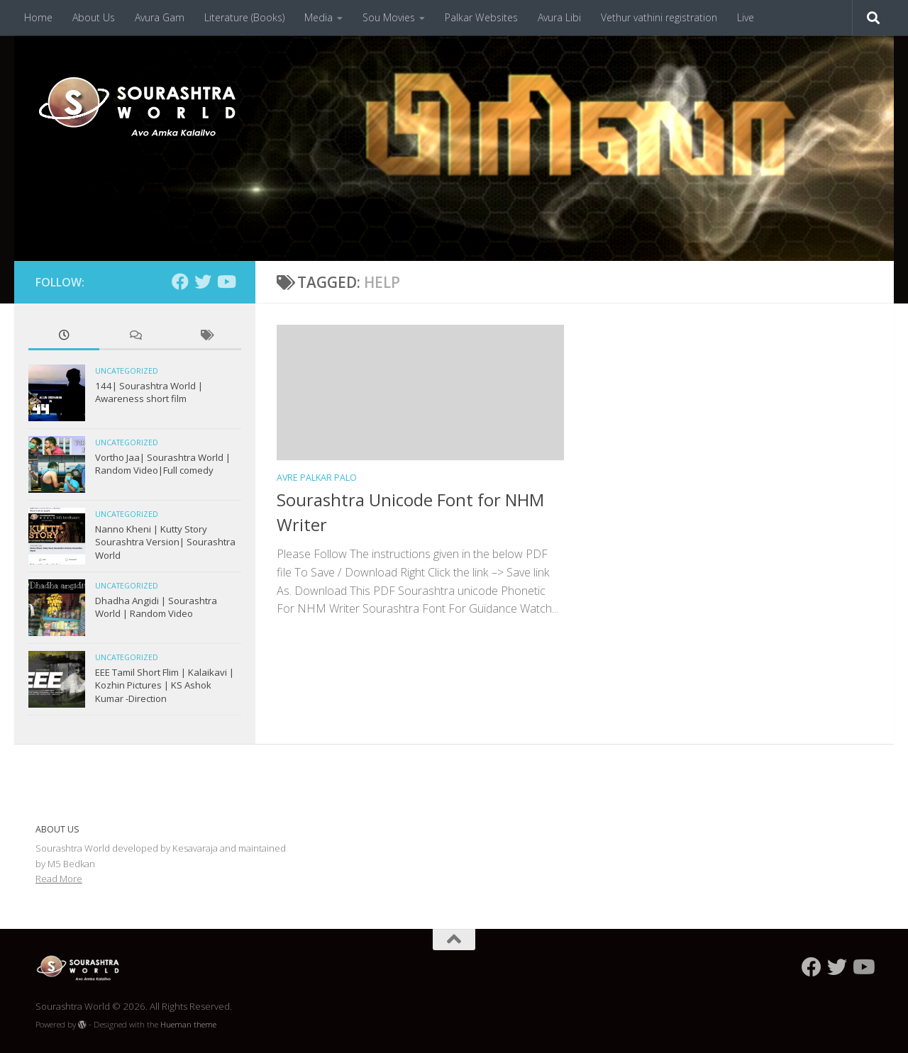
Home (38, 17)
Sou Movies (388, 17)
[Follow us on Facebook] (180, 281)
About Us (93, 17)
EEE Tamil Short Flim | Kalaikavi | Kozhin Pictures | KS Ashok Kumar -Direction (164, 685)
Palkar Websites (481, 17)
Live (745, 17)
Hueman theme (188, 1024)
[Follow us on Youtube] (225, 281)
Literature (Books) (244, 17)
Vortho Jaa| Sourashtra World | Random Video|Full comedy (163, 464)
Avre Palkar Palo (317, 478)
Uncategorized (126, 371)
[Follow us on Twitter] (202, 281)
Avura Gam (159, 17)
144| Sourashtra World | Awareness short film (149, 392)
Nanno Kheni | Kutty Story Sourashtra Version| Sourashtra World (165, 542)
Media (318, 17)
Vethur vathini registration (659, 17)
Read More (58, 878)
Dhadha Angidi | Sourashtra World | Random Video (156, 607)
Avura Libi (559, 17)
